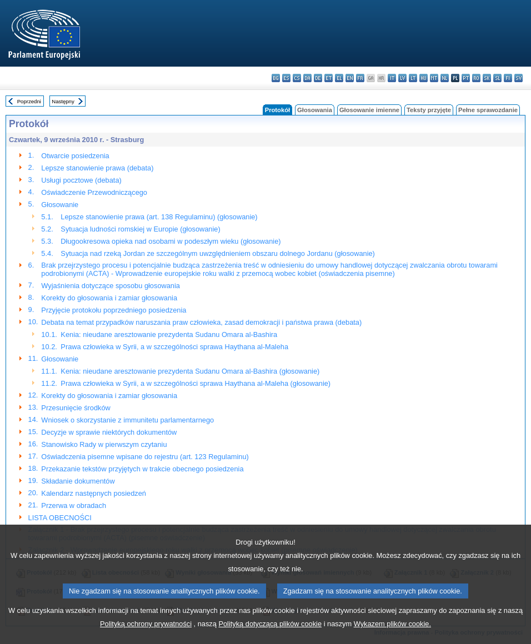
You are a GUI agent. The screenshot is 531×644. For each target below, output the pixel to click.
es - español (286, 78)
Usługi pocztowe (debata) (81, 180)
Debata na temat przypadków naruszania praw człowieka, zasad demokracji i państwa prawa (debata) (201, 322)
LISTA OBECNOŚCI (60, 518)
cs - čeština (297, 78)
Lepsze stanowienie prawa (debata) (97, 168)
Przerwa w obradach (73, 505)
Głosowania (314, 110)
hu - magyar (423, 78)
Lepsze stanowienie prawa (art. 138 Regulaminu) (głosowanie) (159, 217)
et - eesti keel (328, 78)
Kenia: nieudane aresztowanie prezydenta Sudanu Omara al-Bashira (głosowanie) (190, 371)
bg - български (276, 78)
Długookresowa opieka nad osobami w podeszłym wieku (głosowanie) (170, 241)
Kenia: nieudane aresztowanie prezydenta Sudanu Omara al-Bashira (169, 334)
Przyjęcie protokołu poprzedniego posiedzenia (113, 310)
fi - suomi (508, 78)
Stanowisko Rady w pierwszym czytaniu (104, 444)
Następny (63, 101)
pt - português (466, 78)
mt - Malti (434, 78)
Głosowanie (59, 204)
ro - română (476, 78)
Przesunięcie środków (75, 408)
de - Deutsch (318, 78)
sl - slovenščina (497, 78)
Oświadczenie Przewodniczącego (94, 192)
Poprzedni (29, 101)
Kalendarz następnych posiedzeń (93, 493)
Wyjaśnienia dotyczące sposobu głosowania (110, 285)
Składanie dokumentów (77, 481)
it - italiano (392, 78)
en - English (349, 78)
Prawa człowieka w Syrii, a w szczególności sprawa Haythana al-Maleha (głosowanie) (195, 383)
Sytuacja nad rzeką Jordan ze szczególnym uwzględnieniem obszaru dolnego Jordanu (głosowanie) (218, 253)
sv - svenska (518, 78)
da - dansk (307, 78)
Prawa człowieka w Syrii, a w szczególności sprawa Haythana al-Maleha (174, 347)
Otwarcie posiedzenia (75, 156)
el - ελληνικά (339, 78)
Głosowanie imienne (369, 110)
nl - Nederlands (444, 78)
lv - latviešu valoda (402, 78)
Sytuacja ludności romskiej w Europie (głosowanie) (140, 229)
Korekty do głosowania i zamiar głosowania (109, 298)
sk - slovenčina (487, 78)
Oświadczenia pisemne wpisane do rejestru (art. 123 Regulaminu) (144, 456)
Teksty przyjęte (429, 110)
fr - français (360, 78)
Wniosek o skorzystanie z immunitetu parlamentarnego (127, 420)
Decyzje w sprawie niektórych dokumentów (109, 432)
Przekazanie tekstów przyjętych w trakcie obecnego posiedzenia (142, 469)
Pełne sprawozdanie (488, 110)
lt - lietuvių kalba (413, 78)
